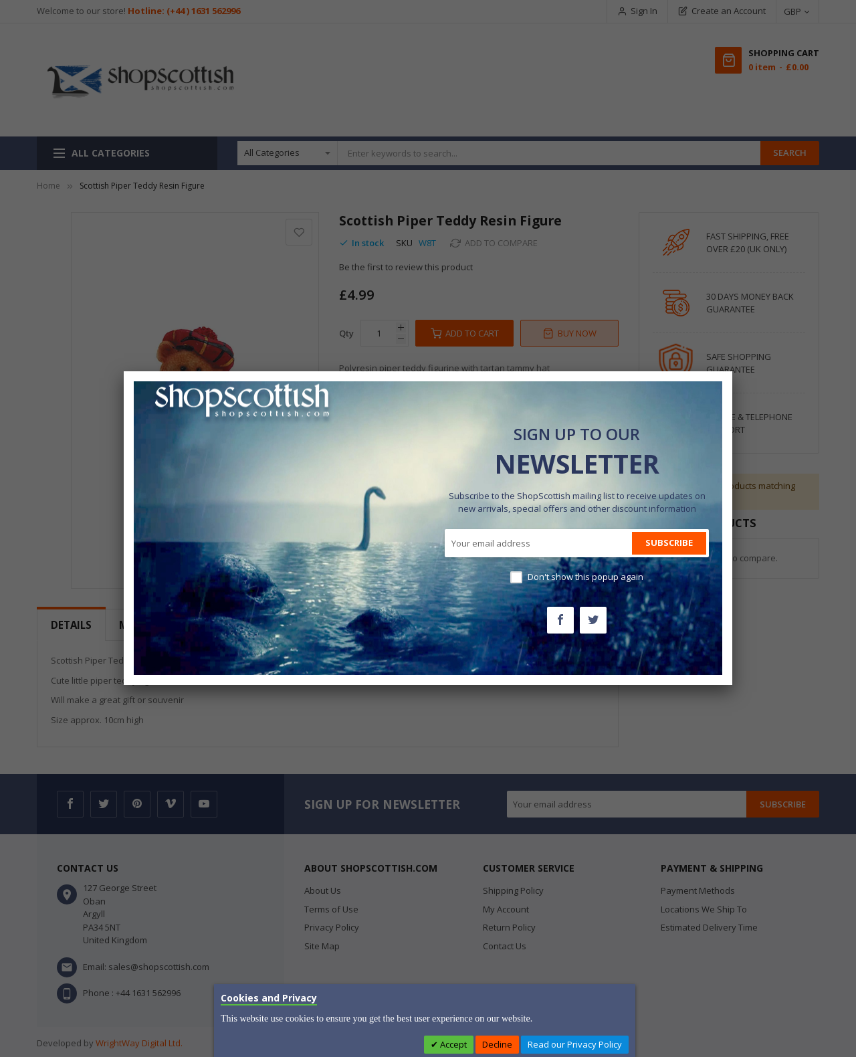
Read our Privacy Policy (575, 1044)
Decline (497, 1044)
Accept (452, 1044)
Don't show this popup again (585, 577)
